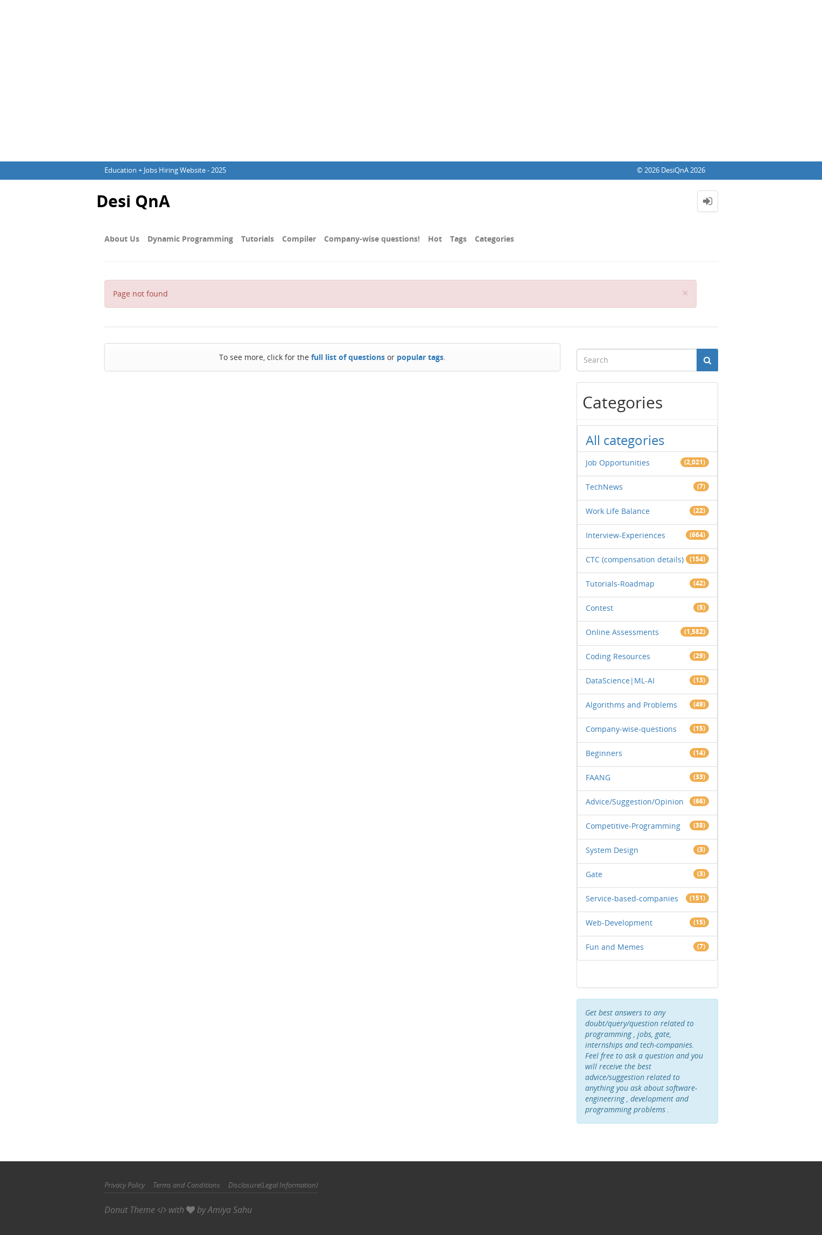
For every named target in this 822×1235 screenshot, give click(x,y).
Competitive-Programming (633, 826)
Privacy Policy (124, 1185)
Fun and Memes (615, 947)
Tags (458, 239)
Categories (494, 239)
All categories (625, 440)
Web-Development (619, 923)
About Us (121, 239)
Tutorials (257, 239)
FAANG (598, 777)
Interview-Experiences (625, 535)
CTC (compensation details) (635, 559)
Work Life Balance (618, 511)
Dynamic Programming (190, 239)
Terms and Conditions (186, 1185)
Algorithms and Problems (631, 705)
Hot (435, 239)
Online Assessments (622, 632)
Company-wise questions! (372, 239)
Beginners (604, 753)
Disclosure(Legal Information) (273, 1185)
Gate (594, 874)
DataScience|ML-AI (620, 680)
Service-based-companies (632, 898)
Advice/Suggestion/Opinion (635, 801)
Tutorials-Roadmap (620, 583)
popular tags (420, 357)
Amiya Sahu (230, 1210)
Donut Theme (129, 1210)
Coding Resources (618, 656)
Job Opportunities (618, 462)
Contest (599, 608)
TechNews (604, 487)
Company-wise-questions (631, 729)
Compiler (299, 239)
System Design (612, 850)
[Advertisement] (411, 80)
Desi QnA (133, 201)
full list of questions (348, 357)
